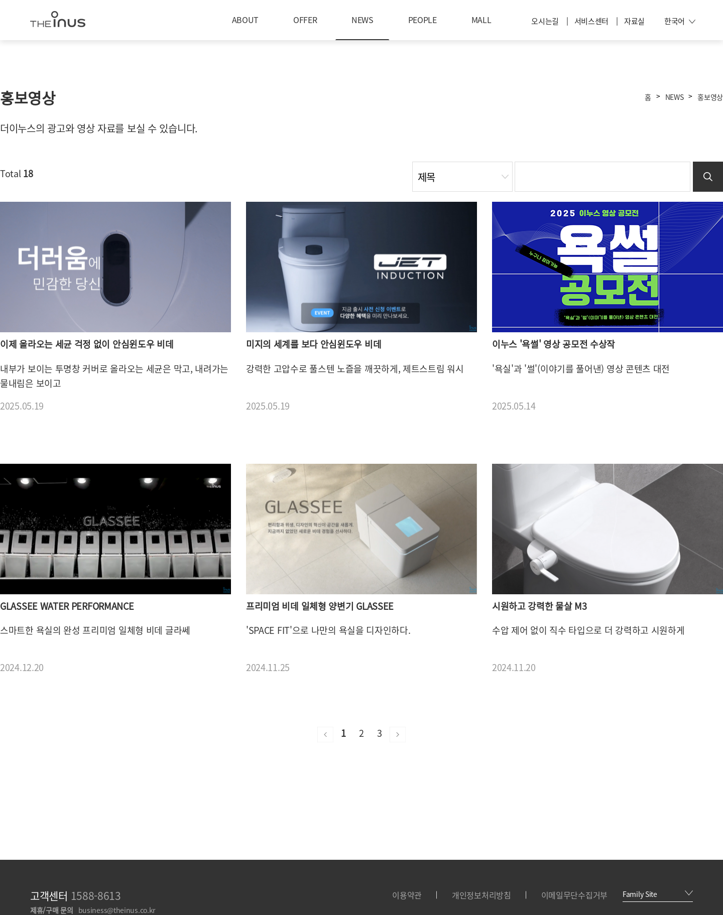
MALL (481, 20)
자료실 (634, 21)
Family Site (658, 894)
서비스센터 (591, 21)
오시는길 (545, 21)
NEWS (362, 20)
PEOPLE (422, 20)
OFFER (305, 20)
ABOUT (245, 20)
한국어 (679, 21)
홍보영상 (710, 97)
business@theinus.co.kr (116, 910)
